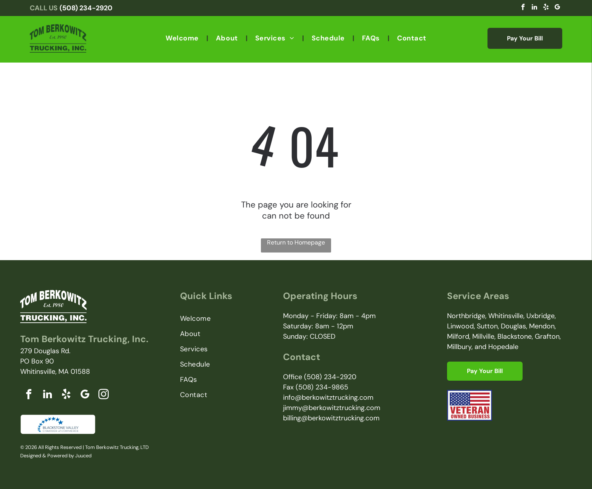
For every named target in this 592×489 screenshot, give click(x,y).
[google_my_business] (557, 8)
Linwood (460, 326)
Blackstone (514, 336)
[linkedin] (534, 8)
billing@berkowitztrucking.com (331, 418)
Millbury (459, 346)
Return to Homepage (296, 242)
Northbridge (466, 315)
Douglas (513, 326)
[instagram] (103, 395)
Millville (483, 336)
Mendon (542, 326)
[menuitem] (183, 38)
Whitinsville (505, 315)
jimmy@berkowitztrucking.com (331, 407)
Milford (458, 336)
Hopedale (503, 346)
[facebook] (523, 8)
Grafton (547, 336)
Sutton (487, 326)
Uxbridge (540, 315)
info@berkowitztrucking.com (328, 397)
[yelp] (546, 8)
